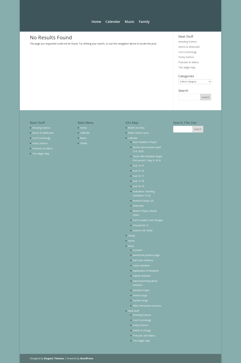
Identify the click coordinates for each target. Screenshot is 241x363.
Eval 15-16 (138, 170)
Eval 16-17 (138, 176)
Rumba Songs (140, 300)
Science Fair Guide (143, 230)
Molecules (138, 205)
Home (96, 19)
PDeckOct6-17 (141, 225)
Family (144, 19)
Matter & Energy (142, 330)
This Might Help (186, 67)
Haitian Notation (142, 275)
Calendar (112, 19)
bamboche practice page (146, 255)
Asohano (137, 250)
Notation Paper (141, 290)
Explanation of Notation (146, 270)
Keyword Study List (143, 200)
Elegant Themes (54, 358)
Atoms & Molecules (189, 46)
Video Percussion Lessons (147, 305)
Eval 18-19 (138, 186)
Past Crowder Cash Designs (148, 220)
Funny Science (186, 57)
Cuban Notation (141, 265)
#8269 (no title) (136, 127)
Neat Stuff (133, 310)
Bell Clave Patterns (143, 260)
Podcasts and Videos (144, 335)
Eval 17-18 (138, 181)
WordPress (86, 358)
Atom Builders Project (145, 142)
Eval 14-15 (138, 165)
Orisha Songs (140, 295)
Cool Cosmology (187, 52)
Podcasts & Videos (188, 62)
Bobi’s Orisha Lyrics (138, 132)
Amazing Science (187, 41)
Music (129, 19)
